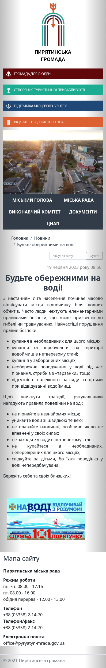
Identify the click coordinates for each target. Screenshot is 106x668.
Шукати (94, 256)
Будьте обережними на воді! (46, 244)
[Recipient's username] (67, 256)
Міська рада (79, 200)
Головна (19, 238)
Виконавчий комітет (34, 212)
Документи (83, 212)
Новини (42, 238)
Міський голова (32, 200)
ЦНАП (53, 224)
